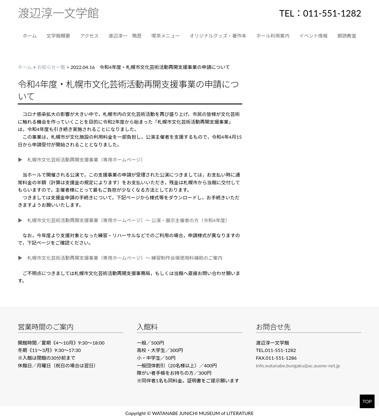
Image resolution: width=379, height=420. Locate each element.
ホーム (30, 35)
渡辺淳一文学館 (58, 13)
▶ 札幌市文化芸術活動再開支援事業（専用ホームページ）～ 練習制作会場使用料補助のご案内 (120, 258)
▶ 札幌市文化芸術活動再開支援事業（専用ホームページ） (81, 159)
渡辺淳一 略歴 (125, 35)
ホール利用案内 (272, 35)
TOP (367, 401)
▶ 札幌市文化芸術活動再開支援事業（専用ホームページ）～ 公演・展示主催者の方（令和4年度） (124, 220)
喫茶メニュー (165, 35)
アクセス (89, 35)
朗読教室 (346, 35)
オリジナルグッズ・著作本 (218, 35)
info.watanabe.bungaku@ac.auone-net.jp (298, 365)
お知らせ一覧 (51, 67)
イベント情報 (313, 35)
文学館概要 (58, 35)
